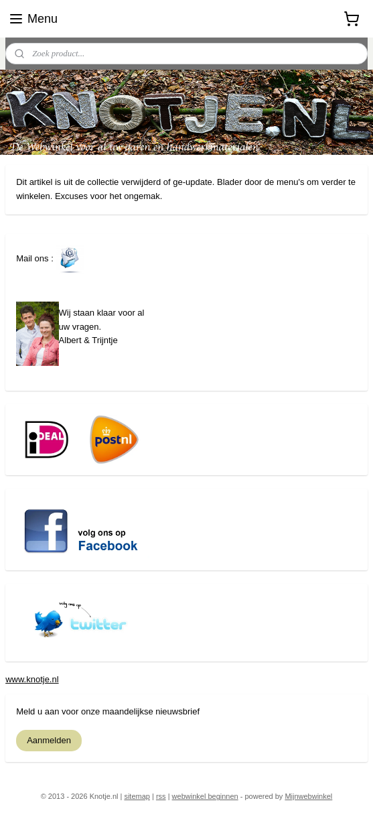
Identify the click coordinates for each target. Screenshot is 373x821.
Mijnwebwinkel (308, 796)
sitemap (137, 796)
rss (161, 796)
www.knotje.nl (31, 679)
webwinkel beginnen (205, 796)
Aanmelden (49, 740)
